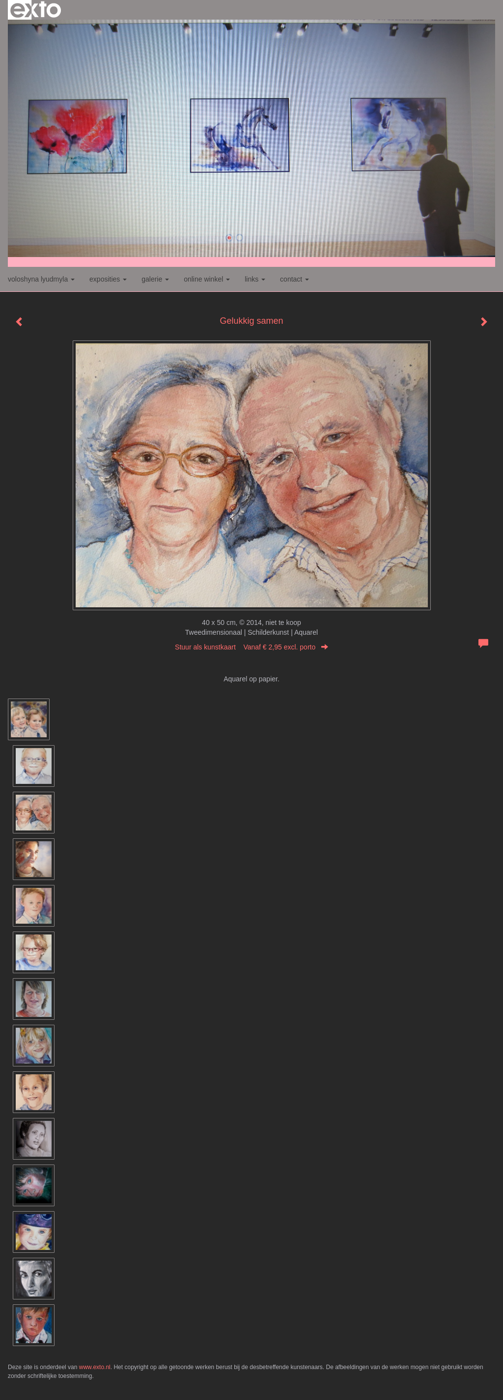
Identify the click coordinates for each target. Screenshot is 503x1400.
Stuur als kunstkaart (251, 647)
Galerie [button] (155, 279)
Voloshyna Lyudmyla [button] (41, 279)
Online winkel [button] (207, 279)
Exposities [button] (108, 279)
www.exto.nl (95, 1367)
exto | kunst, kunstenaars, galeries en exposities (35, 10)
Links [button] (255, 279)
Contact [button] (294, 279)
